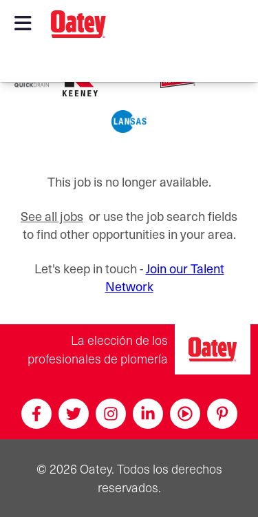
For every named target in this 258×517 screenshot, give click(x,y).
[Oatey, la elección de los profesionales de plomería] (213, 349)
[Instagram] (111, 414)
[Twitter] (73, 414)
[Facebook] (36, 414)
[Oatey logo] (78, 24)
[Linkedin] (148, 414)
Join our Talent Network (164, 277)
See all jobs (52, 216)
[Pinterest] (222, 414)
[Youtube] (185, 414)
